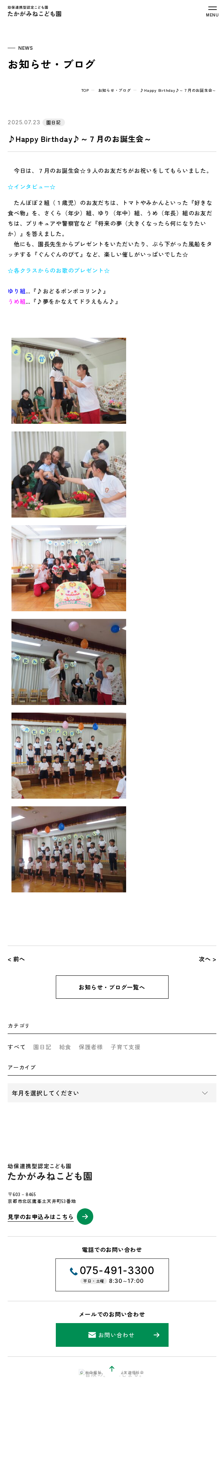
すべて (17, 1047)
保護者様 (91, 1047)
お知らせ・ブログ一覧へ (112, 987)
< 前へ (16, 959)
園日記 (42, 1047)
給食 (65, 1047)
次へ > (207, 959)
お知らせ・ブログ (114, 90)
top (85, 90)
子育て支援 (125, 1047)
